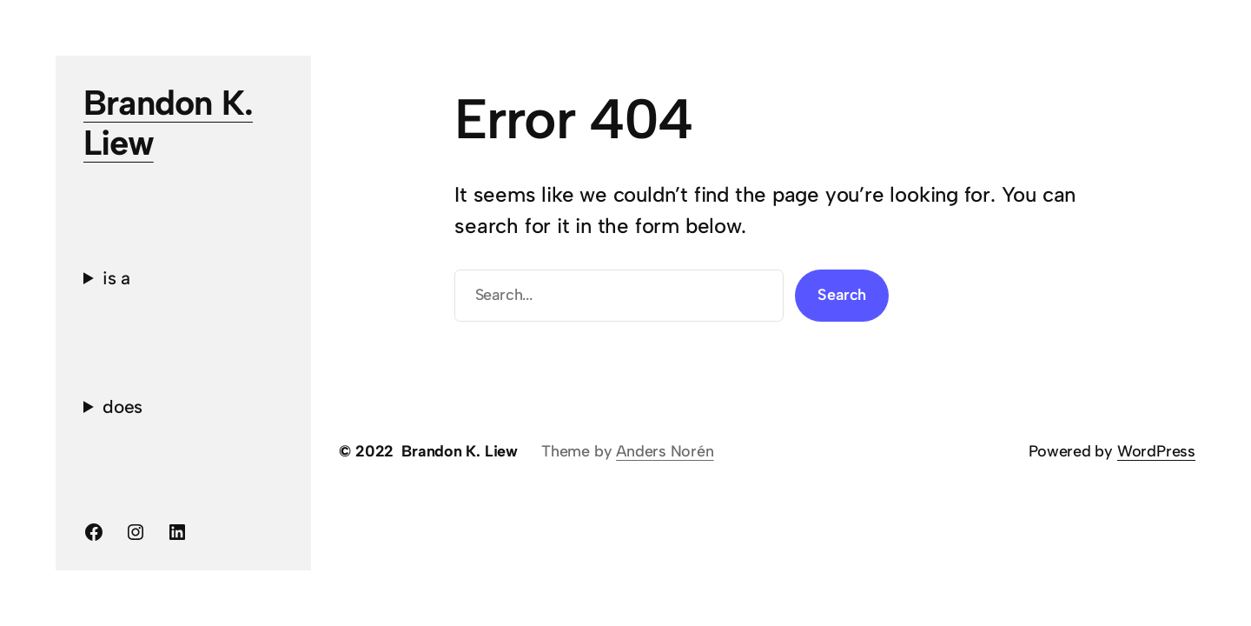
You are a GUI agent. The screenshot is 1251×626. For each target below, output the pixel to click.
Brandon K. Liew (168, 122)
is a (116, 278)
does (122, 406)
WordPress (1156, 451)
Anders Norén (665, 451)
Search (841, 294)
